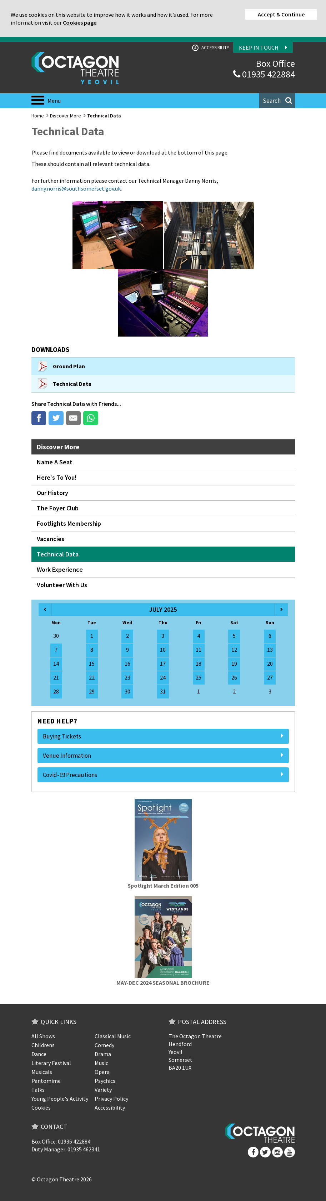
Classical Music (113, 1036)
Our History (52, 493)
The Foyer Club (58, 508)
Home (37, 115)
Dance (38, 1054)
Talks (38, 1089)
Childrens (43, 1045)
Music (101, 1062)
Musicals (41, 1071)
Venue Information (163, 756)
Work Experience (60, 569)
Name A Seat (54, 462)
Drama (103, 1054)
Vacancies (50, 539)
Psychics (105, 1080)
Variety (103, 1089)
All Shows (43, 1036)
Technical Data (66, 403)
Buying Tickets (163, 736)
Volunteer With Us (62, 585)
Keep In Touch (263, 47)
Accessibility (210, 48)
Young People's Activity (59, 1098)
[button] (277, 100)
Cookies (41, 1107)
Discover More (65, 115)
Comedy (104, 1045)
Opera (102, 1071)
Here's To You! (56, 477)
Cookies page (79, 22)
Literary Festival (51, 1062)
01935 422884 (264, 74)
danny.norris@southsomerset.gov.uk (76, 188)
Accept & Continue (281, 14)
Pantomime (46, 1080)
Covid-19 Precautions (163, 775)
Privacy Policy (111, 1098)
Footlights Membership (69, 523)
